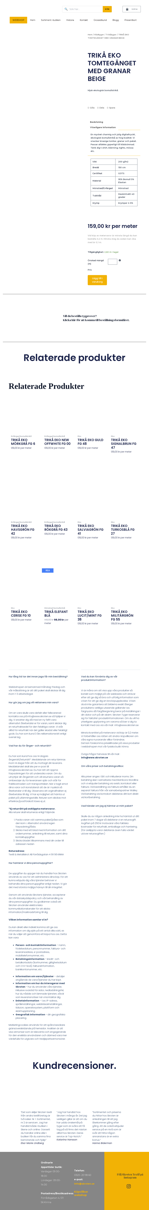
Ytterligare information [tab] (103, 127)
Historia (70, 20)
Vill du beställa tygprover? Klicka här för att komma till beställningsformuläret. (96, 318)
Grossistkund (100, 20)
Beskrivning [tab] (96, 122)
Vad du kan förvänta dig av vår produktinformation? (99, 678)
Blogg (115, 20)
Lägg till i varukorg (97, 280)
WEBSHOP (18, 20)
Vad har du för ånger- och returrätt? (30, 745)
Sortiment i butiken (51, 20)
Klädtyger (99, 35)
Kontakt (84, 20)
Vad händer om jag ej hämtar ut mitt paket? (107, 806)
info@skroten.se (84, 1183)
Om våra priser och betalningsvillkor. (102, 766)
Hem (32, 20)
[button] (38, 678)
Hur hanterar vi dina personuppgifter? (31, 863)
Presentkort (130, 20)
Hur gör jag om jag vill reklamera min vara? (34, 702)
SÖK (107, 9)
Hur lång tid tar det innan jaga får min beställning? (38, 676)
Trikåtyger (111, 35)
